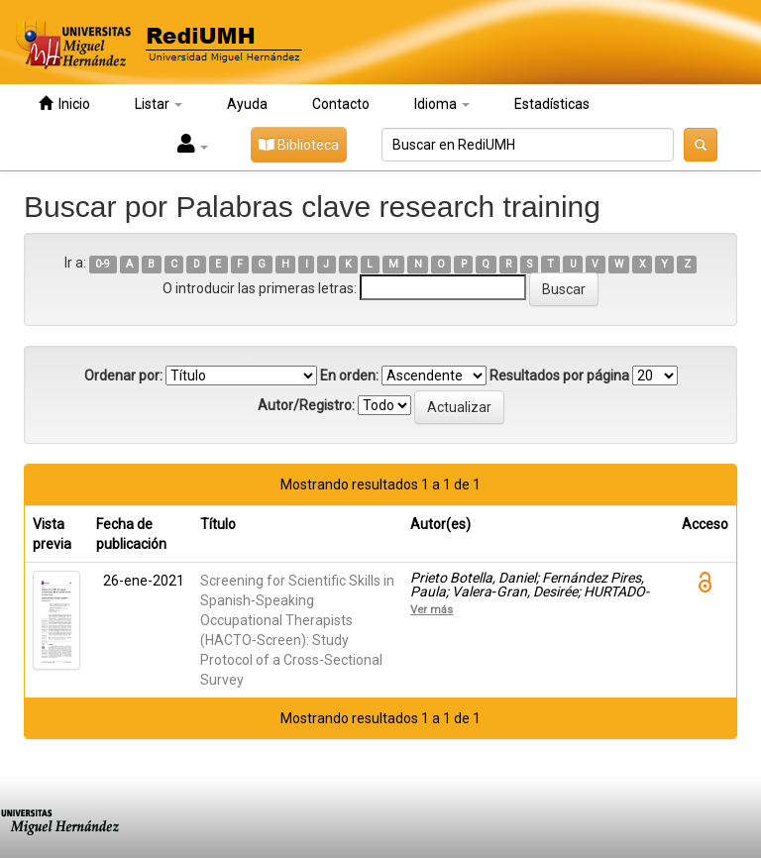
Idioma (442, 104)
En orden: (349, 375)
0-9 (102, 264)
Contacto (341, 104)
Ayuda (247, 104)
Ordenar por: (123, 375)
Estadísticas (552, 104)
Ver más (431, 609)
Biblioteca (299, 145)
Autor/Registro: (306, 405)
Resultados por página (559, 375)
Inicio (64, 103)
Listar (158, 104)
